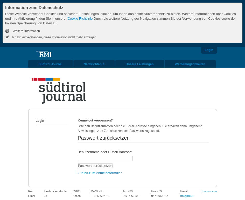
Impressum (210, 191)
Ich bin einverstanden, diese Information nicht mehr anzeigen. (54, 37)
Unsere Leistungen (140, 64)
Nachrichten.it (94, 64)
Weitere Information (26, 31)
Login (209, 50)
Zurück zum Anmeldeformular (100, 173)
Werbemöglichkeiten (190, 64)
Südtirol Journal (50, 64)
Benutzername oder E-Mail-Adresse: (105, 152)
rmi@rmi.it (186, 195)
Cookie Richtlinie (80, 18)
